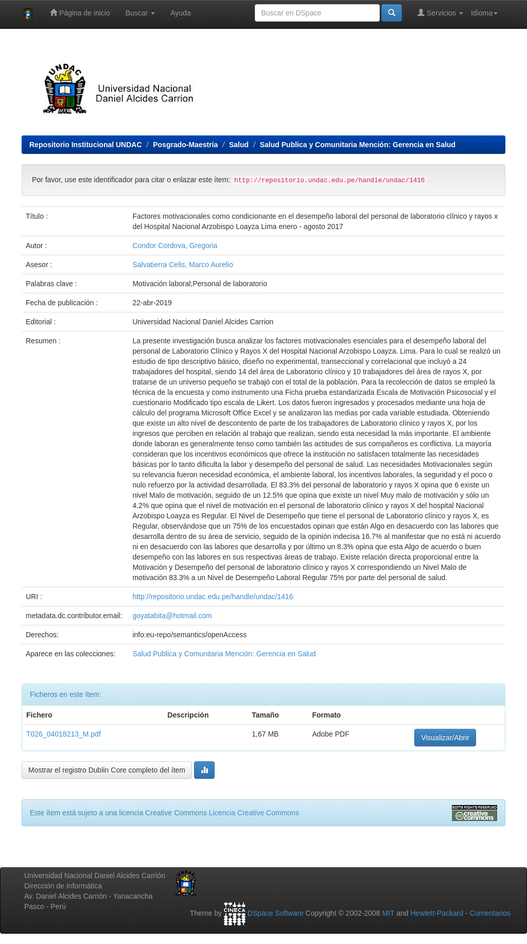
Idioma (484, 13)
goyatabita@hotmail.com (172, 615)
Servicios (440, 12)
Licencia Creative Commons (254, 813)
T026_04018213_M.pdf (63, 734)
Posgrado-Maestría (185, 145)
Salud (239, 145)
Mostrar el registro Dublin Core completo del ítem (106, 770)
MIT (388, 913)
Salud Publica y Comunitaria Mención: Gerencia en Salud (357, 145)
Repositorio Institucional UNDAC (85, 145)
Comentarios (490, 913)
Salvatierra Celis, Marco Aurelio (182, 264)
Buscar (140, 13)
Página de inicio (80, 12)
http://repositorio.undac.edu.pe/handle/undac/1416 (212, 596)
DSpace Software (276, 913)
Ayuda (180, 13)
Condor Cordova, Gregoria (174, 245)
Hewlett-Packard (436, 913)
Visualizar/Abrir (445, 737)
